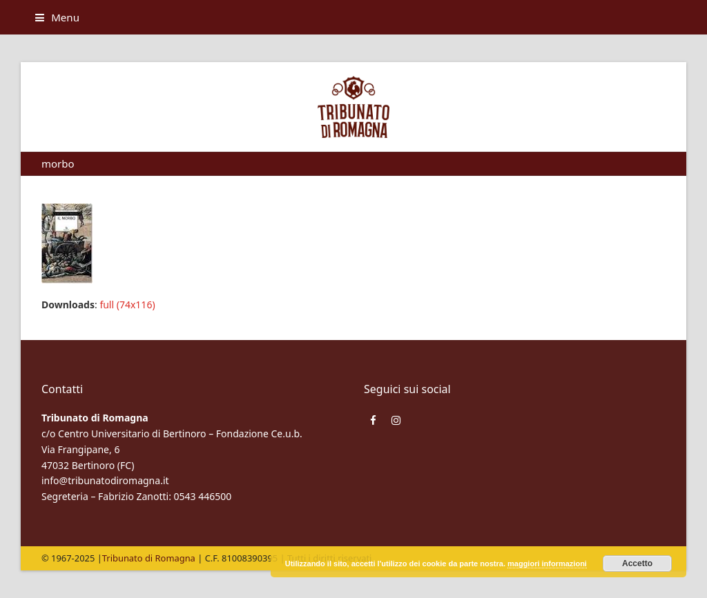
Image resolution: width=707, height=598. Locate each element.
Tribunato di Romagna (148, 558)
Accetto (637, 563)
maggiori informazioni (547, 563)
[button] (57, 17)
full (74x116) (127, 304)
